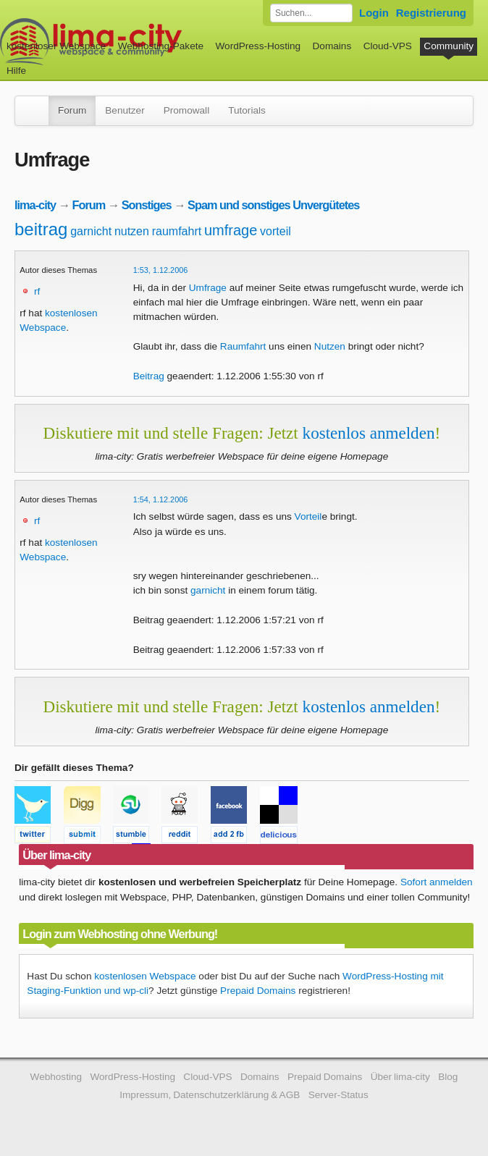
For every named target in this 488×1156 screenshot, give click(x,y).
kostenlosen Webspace (144, 976)
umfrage (230, 230)
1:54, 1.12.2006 (160, 499)
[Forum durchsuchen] (311, 13)
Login (374, 13)
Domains (332, 46)
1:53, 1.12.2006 (160, 270)
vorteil (275, 231)
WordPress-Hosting (257, 46)
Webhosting (56, 1076)
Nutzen (329, 346)
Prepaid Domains (257, 990)
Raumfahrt (243, 346)
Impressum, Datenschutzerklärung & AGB (209, 1094)
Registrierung (431, 13)
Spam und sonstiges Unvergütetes (273, 204)
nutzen (131, 231)
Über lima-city (400, 1076)
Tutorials (247, 110)
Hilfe (16, 70)
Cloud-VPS (387, 46)
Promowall (186, 110)
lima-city (35, 204)
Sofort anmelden (436, 882)
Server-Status (338, 1094)
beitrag (40, 229)
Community (449, 46)
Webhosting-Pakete (160, 46)
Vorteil (308, 516)
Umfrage (208, 287)
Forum (72, 110)
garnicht (91, 231)
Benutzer (124, 110)
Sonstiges (147, 204)
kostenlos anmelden (369, 432)
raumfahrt (176, 231)
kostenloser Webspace (56, 46)
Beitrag (148, 376)
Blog (448, 1076)
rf (37, 291)
